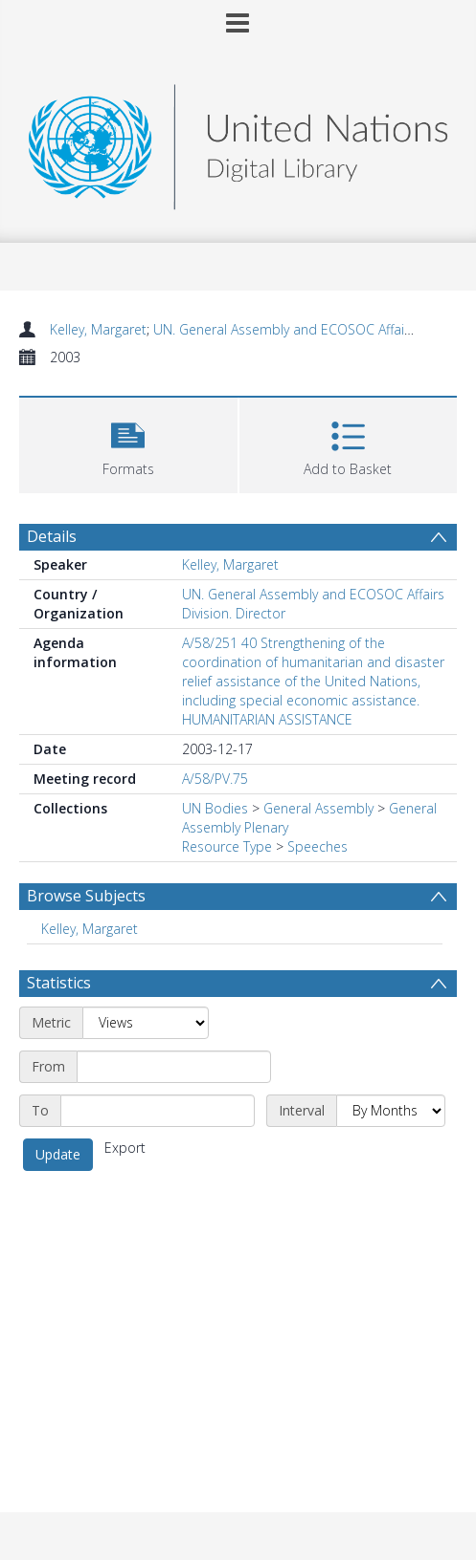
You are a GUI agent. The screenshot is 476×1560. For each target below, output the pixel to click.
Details (52, 536)
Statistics (59, 982)
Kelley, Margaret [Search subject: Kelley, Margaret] (89, 929)
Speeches (317, 846)
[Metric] (145, 1023)
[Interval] (390, 1110)
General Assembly (318, 808)
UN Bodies (215, 808)
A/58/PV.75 (215, 778)
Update (57, 1154)
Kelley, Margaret (98, 329)
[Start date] (174, 1067)
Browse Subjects (86, 895)
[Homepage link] (238, 141)
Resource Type (227, 846)
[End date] (157, 1110)
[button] (128, 443)
